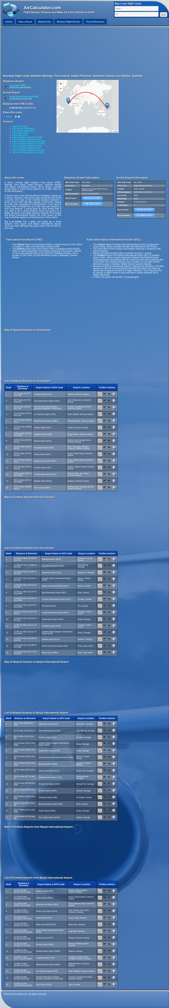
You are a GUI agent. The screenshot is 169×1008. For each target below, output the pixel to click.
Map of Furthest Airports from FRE (28, 141)
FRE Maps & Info (92, 204)
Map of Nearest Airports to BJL (27, 146)
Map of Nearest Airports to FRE (27, 137)
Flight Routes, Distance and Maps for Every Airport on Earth (59, 12)
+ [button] (61, 84)
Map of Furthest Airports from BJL (28, 150)
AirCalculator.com (42, 7)
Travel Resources (95, 21)
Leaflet (115, 131)
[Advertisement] (65, 50)
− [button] (61, 89)
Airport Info (44, 21)
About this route (19, 126)
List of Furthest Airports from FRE (28, 143)
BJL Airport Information (23, 130)
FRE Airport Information (23, 128)
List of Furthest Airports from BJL (28, 152)
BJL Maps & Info (144, 215)
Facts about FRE (20, 133)
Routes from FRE (92, 198)
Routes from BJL (144, 210)
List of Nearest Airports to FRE (27, 139)
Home (9, 21)
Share (7, 116)
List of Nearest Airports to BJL (26, 148)
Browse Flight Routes (68, 21)
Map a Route (25, 21)
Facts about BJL (20, 135)
